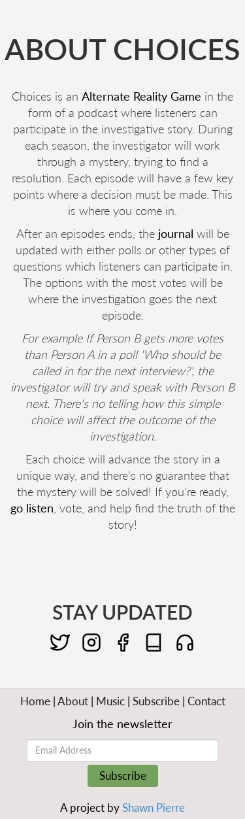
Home (35, 701)
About (72, 701)
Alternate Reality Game (141, 96)
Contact (206, 701)
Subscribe (156, 701)
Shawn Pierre (153, 807)
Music (110, 701)
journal (175, 233)
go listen (32, 508)
